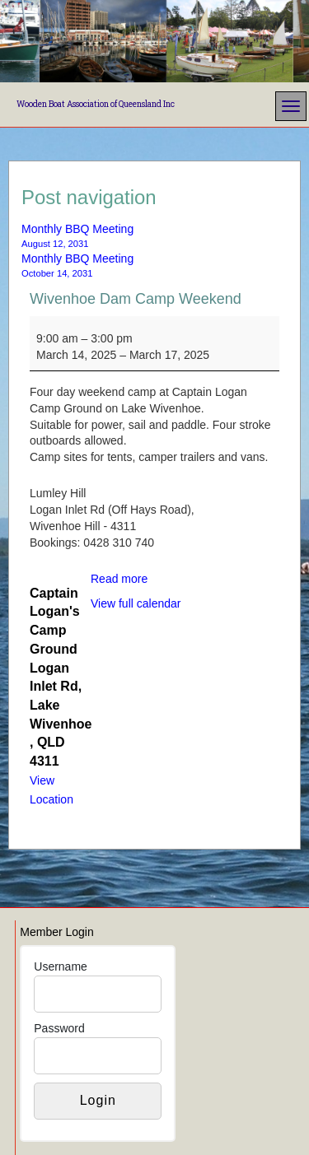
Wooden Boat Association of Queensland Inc (95, 104)
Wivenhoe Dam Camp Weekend (135, 299)
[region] (154, 41)
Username (60, 966)
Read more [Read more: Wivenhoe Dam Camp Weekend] (119, 578)
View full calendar (135, 603)
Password (59, 1028)
